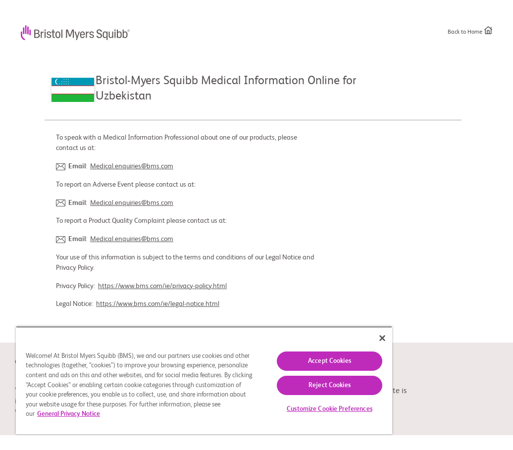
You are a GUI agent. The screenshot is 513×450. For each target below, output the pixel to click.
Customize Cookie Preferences (329, 409)
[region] (204, 380)
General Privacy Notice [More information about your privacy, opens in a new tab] (68, 414)
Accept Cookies (329, 361)
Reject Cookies (329, 385)
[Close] (382, 338)
